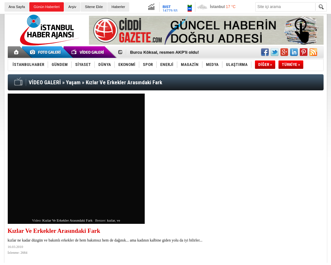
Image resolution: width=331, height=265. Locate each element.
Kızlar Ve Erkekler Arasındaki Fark (67, 220)
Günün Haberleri (47, 7)
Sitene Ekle (94, 7)
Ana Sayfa (17, 7)
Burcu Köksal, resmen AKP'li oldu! (164, 52)
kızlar (111, 220)
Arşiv (72, 7)
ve (118, 220)
